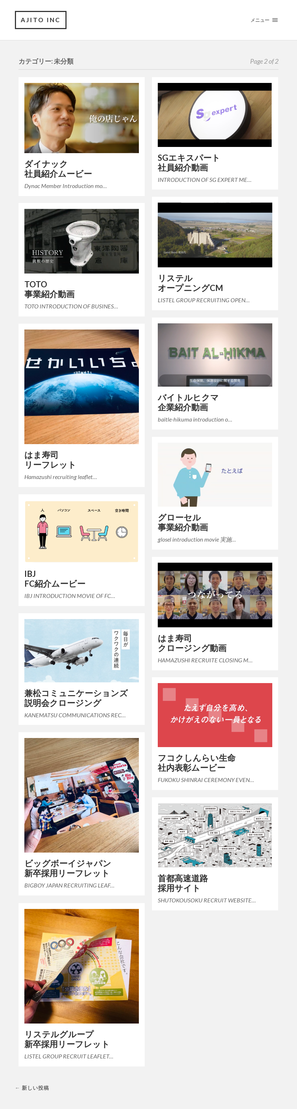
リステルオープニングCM (190, 283)
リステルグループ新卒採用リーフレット (67, 1039)
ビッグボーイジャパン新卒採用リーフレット (67, 868)
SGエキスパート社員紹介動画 (189, 162)
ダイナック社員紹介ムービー (58, 169)
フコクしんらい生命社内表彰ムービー (197, 763)
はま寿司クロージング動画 (192, 643)
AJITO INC (41, 20)
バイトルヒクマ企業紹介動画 (188, 402)
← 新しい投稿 (32, 1088)
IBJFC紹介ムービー (54, 579)
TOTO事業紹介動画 (49, 289)
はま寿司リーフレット (50, 460)
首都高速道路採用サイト (183, 883)
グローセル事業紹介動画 (183, 522)
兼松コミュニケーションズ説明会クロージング (76, 698)
